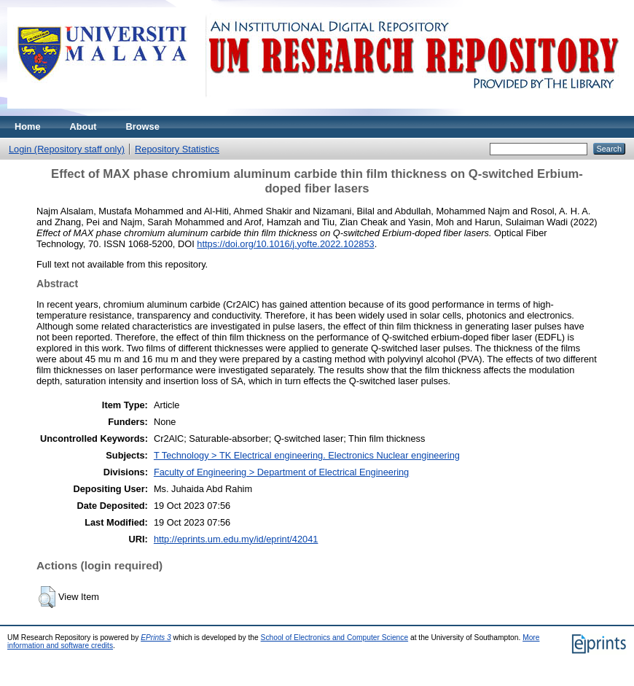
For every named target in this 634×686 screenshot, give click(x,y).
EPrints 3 (156, 638)
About (83, 126)
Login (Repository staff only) (67, 149)
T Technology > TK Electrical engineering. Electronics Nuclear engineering (307, 455)
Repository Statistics (177, 149)
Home (28, 126)
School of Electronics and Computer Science (335, 638)
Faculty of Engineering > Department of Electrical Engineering (281, 472)
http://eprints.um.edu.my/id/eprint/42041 (236, 539)
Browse (143, 126)
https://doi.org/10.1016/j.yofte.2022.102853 (285, 243)
